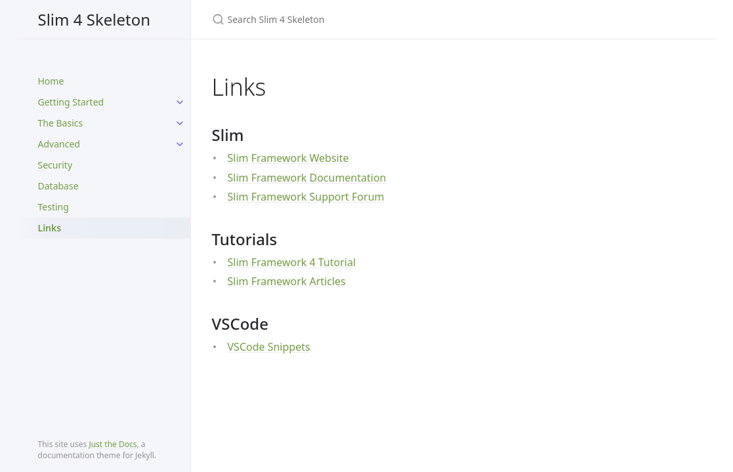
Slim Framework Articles (287, 281)
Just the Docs (112, 444)
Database (58, 186)
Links (50, 228)
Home (51, 81)
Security (55, 165)
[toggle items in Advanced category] (179, 144)
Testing (53, 207)
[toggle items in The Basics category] (179, 123)
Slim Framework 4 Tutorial (292, 262)
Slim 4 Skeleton (94, 19)
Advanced (59, 144)
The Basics (60, 123)
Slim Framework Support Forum (306, 196)
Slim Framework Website (288, 158)
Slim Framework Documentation (307, 177)
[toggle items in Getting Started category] (179, 102)
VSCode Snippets (269, 347)
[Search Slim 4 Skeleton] (367, 19)
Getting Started (71, 102)
